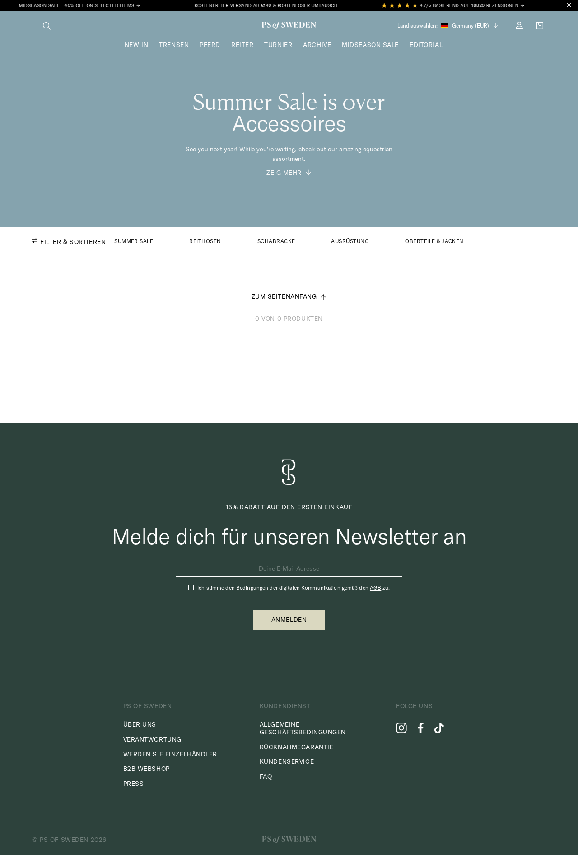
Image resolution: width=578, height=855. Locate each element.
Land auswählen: (417, 26)
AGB (375, 587)
